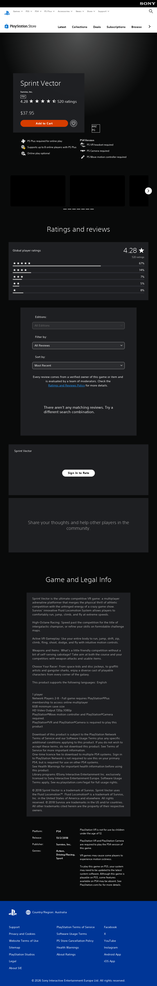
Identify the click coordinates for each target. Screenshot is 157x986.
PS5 (27, 11)
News (78, 11)
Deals (97, 23)
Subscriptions (116, 23)
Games (16, 11)
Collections (79, 23)
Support (102, 11)
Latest (62, 23)
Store (89, 11)
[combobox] (78, 321)
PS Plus (48, 11)
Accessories (64, 11)
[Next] (148, 187)
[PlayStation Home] (7, 11)
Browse (136, 23)
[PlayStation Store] (21, 22)
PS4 (37, 11)
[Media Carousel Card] (37, 187)
